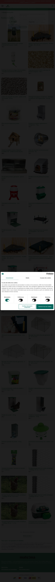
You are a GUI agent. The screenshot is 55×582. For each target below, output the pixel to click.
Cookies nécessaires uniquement (27, 306)
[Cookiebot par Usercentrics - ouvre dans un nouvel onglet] (47, 274)
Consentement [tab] (9, 278)
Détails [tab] (27, 278)
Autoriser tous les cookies (44, 306)
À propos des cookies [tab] (45, 278)
